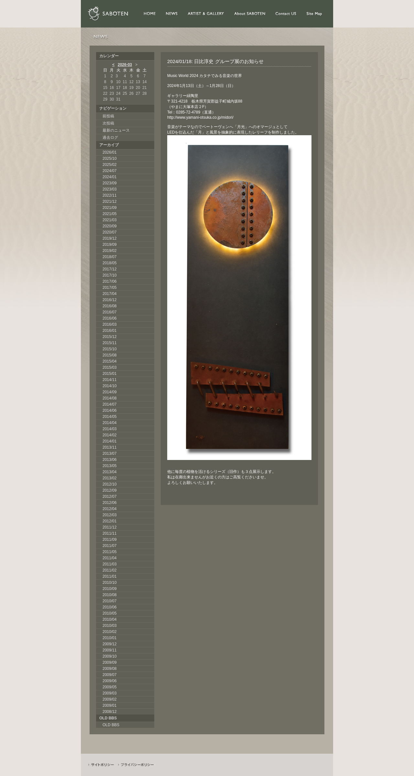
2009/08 (109, 668)
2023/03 (109, 189)
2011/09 (109, 539)
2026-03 (125, 64)
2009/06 (109, 681)
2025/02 (109, 164)
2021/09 (109, 207)
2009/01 (109, 705)
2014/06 (109, 410)
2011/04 (109, 558)
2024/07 (109, 171)
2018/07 (109, 257)
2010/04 (109, 619)
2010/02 (109, 631)
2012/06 (109, 502)
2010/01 (109, 638)
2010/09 (109, 588)
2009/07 (109, 674)
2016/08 (109, 306)
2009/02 (109, 699)
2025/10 (109, 158)
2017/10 (109, 275)
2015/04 (109, 361)
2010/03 (109, 625)
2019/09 (109, 244)
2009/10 (109, 656)
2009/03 (109, 693)
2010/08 (109, 595)
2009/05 (109, 687)
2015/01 (109, 373)
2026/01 (109, 152)
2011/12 (109, 527)
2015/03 (109, 367)
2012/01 (109, 521)
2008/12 (109, 711)
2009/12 (109, 644)
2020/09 (109, 226)
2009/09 (109, 662)
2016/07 (109, 312)
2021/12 (109, 201)
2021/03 (109, 220)
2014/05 (109, 416)
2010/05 (109, 613)
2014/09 (109, 392)
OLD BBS (111, 725)
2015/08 (109, 355)
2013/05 (109, 466)
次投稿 (108, 123)
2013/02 (109, 478)
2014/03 (109, 429)
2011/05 (109, 552)
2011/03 (109, 564)
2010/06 (109, 607)
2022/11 (109, 195)
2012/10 (109, 484)
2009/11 (109, 650)
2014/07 (109, 404)
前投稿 (108, 116)
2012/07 (109, 496)
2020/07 (109, 232)
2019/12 (109, 238)
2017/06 (109, 281)
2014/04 (109, 423)
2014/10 (109, 386)
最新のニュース (116, 130)
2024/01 (109, 177)
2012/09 (109, 490)
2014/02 (109, 435)
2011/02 (109, 570)
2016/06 (109, 318)
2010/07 (109, 601)
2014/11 (109, 379)
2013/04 (109, 472)
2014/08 (109, 398)
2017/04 (109, 293)
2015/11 (109, 343)
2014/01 (109, 441)
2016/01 (109, 330)
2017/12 (109, 269)
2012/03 (109, 515)
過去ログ (110, 137)
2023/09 (109, 183)
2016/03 (109, 324)
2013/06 (109, 459)
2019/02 (109, 250)
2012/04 (109, 509)
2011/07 (109, 545)
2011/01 (109, 576)
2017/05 (109, 287)
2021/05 (109, 214)
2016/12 (109, 300)
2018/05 (109, 263)
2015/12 (109, 336)
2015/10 (109, 349)
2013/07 (109, 453)
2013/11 (109, 447)
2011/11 (109, 533)
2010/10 (109, 582)
